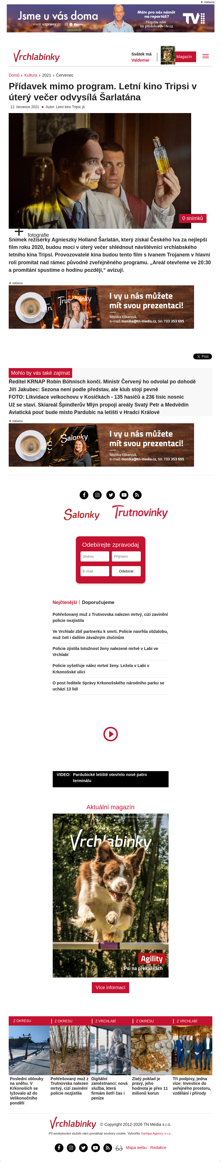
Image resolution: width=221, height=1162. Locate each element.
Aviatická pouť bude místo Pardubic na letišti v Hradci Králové (84, 412)
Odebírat (126, 571)
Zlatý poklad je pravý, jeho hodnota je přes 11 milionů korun (150, 1086)
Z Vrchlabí (105, 1021)
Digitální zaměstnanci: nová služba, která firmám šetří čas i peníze (109, 1088)
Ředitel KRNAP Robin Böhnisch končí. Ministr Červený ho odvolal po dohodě (102, 382)
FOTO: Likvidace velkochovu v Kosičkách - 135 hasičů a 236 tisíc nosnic (96, 397)
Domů (14, 75)
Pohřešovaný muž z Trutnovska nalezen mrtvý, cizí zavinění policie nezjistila (70, 1086)
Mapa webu (136, 1147)
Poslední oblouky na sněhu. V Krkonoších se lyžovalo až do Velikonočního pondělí (26, 1090)
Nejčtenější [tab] (65, 602)
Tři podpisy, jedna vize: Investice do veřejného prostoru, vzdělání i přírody (192, 1086)
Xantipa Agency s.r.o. (156, 1133)
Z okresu (22, 1021)
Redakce (158, 1147)
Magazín (184, 56)
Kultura (30, 75)
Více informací (110, 987)
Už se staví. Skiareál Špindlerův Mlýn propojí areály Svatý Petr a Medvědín (99, 405)
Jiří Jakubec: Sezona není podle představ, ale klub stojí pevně (83, 389)
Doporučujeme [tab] (98, 602)
